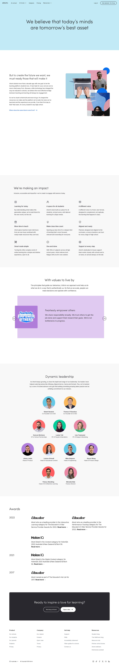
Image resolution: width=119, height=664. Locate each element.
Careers (39, 637)
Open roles (40, 640)
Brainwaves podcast (98, 650)
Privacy (39, 646)
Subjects (31, 3)
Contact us (67, 646)
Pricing (39, 3)
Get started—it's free (108, 3)
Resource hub (96, 640)
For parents (12, 640)
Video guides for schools (71, 643)
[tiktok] (96, 661)
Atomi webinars (96, 646)
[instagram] (93, 661)
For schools (12, 634)
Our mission (40, 634)
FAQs (65, 637)
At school (14, 3)
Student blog (96, 634)
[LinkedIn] (109, 661)
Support (66, 634)
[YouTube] (106, 661)
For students (13, 637)
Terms (39, 643)
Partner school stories (98, 643)
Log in (96, 3)
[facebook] (99, 661)
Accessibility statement (71, 640)
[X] (102, 661)
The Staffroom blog (97, 637)
